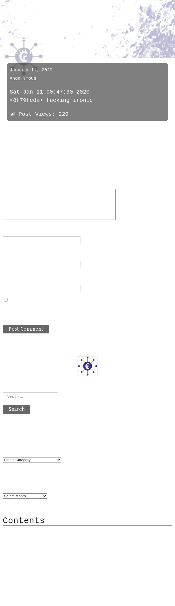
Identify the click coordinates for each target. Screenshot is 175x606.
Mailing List (34, 557)
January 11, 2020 (31, 70)
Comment (18, 181)
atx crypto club (55, 14)
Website (14, 277)
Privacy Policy (37, 565)
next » (40, 130)
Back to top (21, 599)
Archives (16, 484)
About (22, 532)
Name (13, 229)
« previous (16, 130)
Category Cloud (37, 540)
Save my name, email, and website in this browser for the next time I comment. (83, 310)
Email (14, 253)
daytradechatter (35, 36)
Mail (20, 549)
